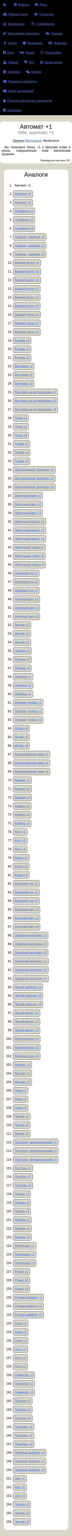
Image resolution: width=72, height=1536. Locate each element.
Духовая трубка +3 (28, 719)
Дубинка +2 (23, 685)
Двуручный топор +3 (29, 564)
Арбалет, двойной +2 (29, 245)
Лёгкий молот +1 (26, 1013)
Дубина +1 (22, 650)
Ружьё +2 (21, 1280)
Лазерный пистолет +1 (31, 961)
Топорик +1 (23, 1401)
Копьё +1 (21, 857)
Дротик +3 (22, 642)
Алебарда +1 (24, 211)
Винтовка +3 (23, 383)
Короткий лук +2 (26, 892)
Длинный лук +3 (26, 590)
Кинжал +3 (22, 797)
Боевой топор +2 (27, 323)
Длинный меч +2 (26, 607)
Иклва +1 (21, 728)
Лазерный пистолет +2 (31, 970)
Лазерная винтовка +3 (30, 952)
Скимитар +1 (24, 1375)
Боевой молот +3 (27, 280)
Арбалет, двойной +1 (29, 237)
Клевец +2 (22, 814)
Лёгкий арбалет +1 (28, 987)
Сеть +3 (20, 1366)
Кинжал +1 (22, 780)
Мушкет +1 (22, 1064)
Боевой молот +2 (27, 271)
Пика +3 (20, 1107)
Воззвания (32, 43)
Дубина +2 (22, 659)
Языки (27, 52)
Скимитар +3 (24, 1392)
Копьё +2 (21, 866)
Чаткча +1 (22, 1504)
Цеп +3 (20, 1495)
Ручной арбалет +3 (28, 1314)
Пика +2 (20, 1099)
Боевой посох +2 (27, 297)
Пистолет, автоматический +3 (36, 1159)
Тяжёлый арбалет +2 (30, 1461)
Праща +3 (22, 1211)
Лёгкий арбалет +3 (28, 1004)
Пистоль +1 (23, 1168)
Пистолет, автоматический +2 (36, 1151)
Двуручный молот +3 (29, 538)
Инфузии (57, 43)
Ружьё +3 (21, 1288)
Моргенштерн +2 (27, 1047)
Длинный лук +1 (26, 573)
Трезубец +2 (23, 1435)
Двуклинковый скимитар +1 (34, 469)
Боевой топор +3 (27, 332)
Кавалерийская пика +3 (31, 771)
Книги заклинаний (18, 91)
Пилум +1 (21, 1116)
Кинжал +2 (22, 788)
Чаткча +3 (22, 1521)
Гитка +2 (21, 426)
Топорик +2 (23, 1409)
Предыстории (15, 14)
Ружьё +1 (21, 1271)
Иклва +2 (21, 737)
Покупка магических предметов (27, 100)
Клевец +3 (22, 823)
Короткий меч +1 (26, 909)
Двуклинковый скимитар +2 (34, 478)
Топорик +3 (23, 1418)
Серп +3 (20, 1340)
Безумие (11, 72)
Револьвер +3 (24, 1263)
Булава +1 (22, 340)
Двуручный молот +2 (29, 530)
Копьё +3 (21, 875)
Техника (54, 33)
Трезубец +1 (23, 1426)
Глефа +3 (21, 461)
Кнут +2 (20, 840)
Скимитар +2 (24, 1383)
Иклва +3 (21, 745)
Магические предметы (21, 33)
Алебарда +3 (24, 228)
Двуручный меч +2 (28, 504)
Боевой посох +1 (27, 288)
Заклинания (14, 24)
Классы (21, 4)
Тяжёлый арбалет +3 (30, 1469)
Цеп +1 (20, 1478)
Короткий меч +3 (26, 926)
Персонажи (51, 52)
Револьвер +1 (24, 1245)
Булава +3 (22, 357)
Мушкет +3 (22, 1082)
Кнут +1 (20, 831)
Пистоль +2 (23, 1176)
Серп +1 (20, 1323)
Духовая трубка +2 (28, 711)
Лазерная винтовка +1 (30, 935)
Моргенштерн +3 (27, 1056)
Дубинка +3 (23, 694)
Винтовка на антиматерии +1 (35, 392)
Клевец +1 (22, 806)
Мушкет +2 (22, 1073)
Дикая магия (51, 62)
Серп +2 (20, 1332)
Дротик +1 (22, 624)
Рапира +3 (22, 1237)
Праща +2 (22, 1202)
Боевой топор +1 (27, 314)
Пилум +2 (21, 1125)
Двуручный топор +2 (29, 556)
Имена (10, 62)
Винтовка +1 (23, 366)
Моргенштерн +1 (27, 1038)
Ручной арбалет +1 (28, 1297)
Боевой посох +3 (27, 306)
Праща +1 (22, 1194)
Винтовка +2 (23, 375)
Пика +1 (20, 1090)
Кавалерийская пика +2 (31, 763)
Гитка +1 (21, 418)
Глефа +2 (21, 452)
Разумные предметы (20, 81)
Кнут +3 (20, 849)
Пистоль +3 (23, 1185)
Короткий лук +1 (26, 883)
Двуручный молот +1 (29, 521)
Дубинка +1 (23, 676)
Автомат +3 (23, 202)
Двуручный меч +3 (28, 513)
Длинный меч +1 (26, 599)
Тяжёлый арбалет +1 (30, 1452)
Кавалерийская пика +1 (31, 754)
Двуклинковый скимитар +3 (34, 487)
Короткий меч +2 (26, 918)
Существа (44, 14)
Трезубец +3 (23, 1444)
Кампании (12, 110)
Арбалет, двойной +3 (29, 254)
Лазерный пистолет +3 (31, 978)
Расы (41, 4)
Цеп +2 (20, 1487)
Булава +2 (22, 349)
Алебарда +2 (24, 219)
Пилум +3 (21, 1133)
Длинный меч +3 (26, 616)
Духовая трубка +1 (28, 702)
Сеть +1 (20, 1349)
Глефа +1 (21, 443)
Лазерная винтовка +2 (30, 944)
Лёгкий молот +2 (26, 1021)
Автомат (33, 140)
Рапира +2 (22, 1228)
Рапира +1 (22, 1220)
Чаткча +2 (22, 1513)
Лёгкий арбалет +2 (28, 995)
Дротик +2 (22, 633)
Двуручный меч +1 (28, 495)
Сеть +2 (20, 1358)
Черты (10, 43)
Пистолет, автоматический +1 (36, 1142)
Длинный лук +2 (26, 581)
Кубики (33, 72)
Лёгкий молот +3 (26, 1030)
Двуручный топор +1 (29, 547)
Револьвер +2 (24, 1254)
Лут (29, 62)
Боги (8, 52)
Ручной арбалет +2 (28, 1306)
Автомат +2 (23, 193)
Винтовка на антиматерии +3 (35, 409)
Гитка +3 (21, 435)
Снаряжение (42, 24)
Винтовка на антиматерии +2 (35, 400)
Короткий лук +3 (26, 900)
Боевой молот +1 (27, 262)
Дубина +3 (22, 668)
